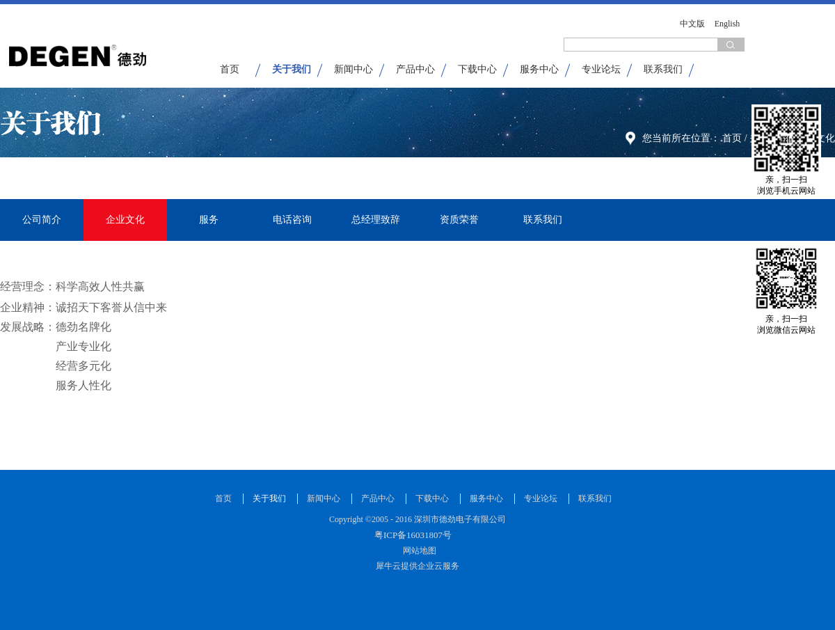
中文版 (692, 24)
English (727, 24)
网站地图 (417, 551)
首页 (229, 69)
